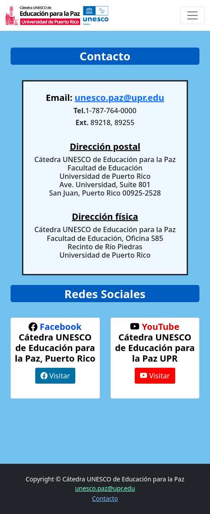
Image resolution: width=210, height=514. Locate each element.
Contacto (105, 498)
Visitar (55, 376)
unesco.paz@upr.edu (119, 98)
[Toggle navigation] (192, 15)
